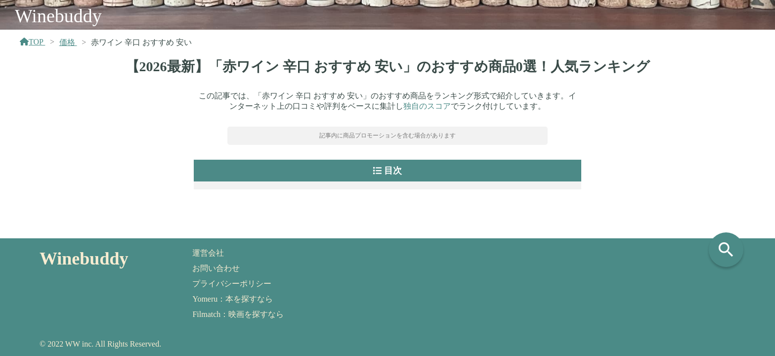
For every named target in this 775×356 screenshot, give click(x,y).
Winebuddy (58, 15)
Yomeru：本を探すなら (232, 299)
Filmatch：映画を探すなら (238, 314)
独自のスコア (427, 106)
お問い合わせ (216, 268)
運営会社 (208, 253)
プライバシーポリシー (231, 283)
